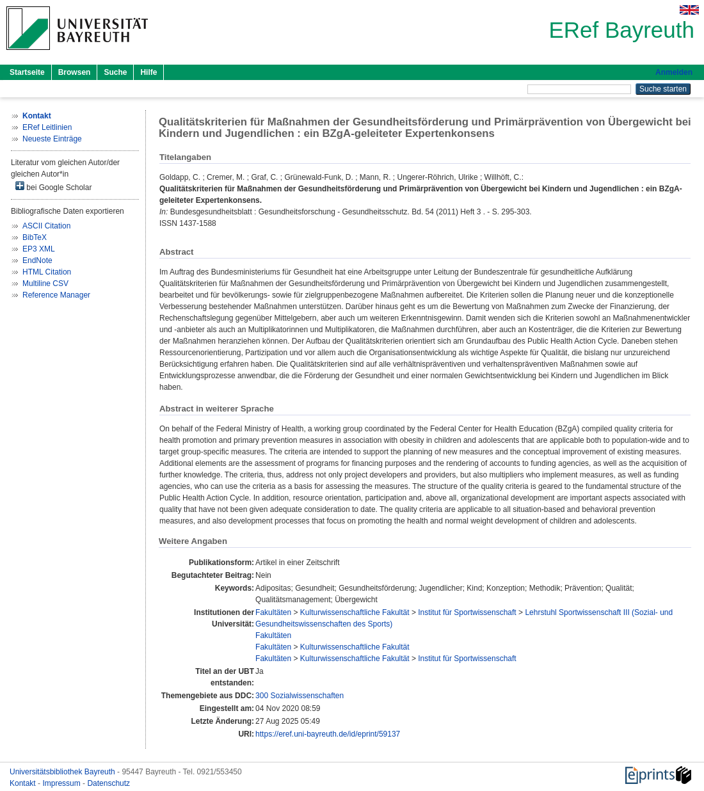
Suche (115, 72)
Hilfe (148, 72)
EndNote (37, 260)
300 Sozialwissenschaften (299, 695)
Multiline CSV (45, 283)
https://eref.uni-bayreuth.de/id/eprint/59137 (327, 734)
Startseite (27, 72)
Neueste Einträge (52, 138)
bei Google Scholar (53, 186)
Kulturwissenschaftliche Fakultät (355, 612)
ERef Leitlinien (47, 127)
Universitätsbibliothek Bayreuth (63, 771)
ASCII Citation (46, 225)
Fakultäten (273, 612)
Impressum (62, 783)
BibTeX (34, 237)
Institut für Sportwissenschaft (467, 612)
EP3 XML (38, 248)
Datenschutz (108, 783)
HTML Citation (46, 272)
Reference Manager (56, 295)
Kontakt (24, 783)
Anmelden (673, 72)
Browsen (74, 72)
